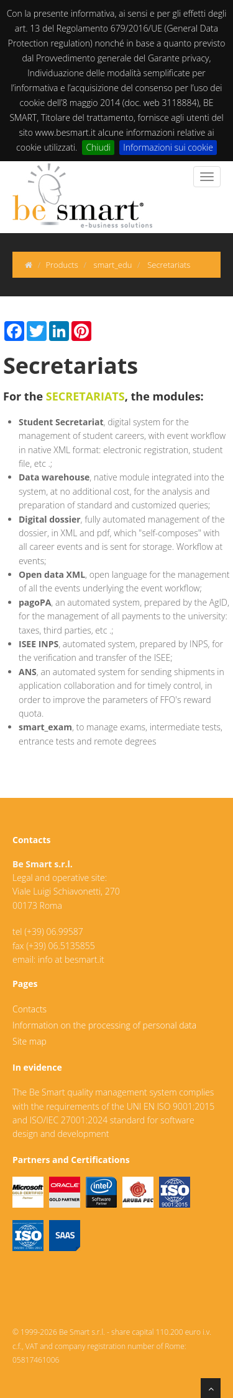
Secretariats (168, 264)
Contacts (29, 1009)
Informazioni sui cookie (168, 147)
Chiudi (98, 147)
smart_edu (113, 264)
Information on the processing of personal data (104, 1025)
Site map (29, 1041)
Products (61, 264)
